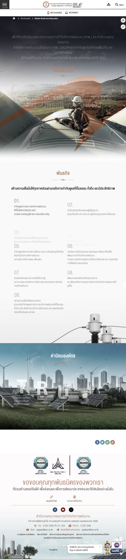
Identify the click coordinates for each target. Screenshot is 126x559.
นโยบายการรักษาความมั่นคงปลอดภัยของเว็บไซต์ (92, 534)
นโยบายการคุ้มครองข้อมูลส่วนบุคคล (61, 534)
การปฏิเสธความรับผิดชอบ (26, 534)
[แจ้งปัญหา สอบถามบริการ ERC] (114, 549)
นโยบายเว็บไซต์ (42, 534)
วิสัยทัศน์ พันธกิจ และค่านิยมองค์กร (46, 18)
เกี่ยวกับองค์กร (26, 18)
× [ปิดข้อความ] (100, 546)
